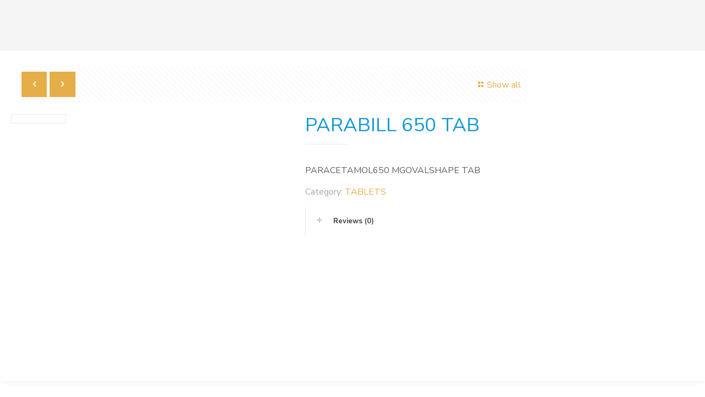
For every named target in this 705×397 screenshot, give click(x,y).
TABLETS (365, 192)
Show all (498, 85)
